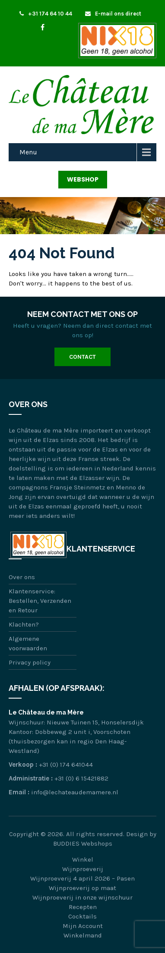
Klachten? (24, 624)
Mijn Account (83, 926)
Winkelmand (82, 935)
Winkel (82, 859)
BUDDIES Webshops (82, 843)
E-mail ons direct (113, 13)
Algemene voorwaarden (28, 643)
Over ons (22, 577)
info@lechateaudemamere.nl (74, 792)
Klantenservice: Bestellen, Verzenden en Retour (40, 600)
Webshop (82, 179)
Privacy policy (30, 662)
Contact (82, 357)
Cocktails (82, 916)
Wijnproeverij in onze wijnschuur (82, 897)
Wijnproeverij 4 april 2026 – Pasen (82, 878)
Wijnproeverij (82, 869)
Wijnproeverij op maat (82, 888)
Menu (28, 152)
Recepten (83, 907)
